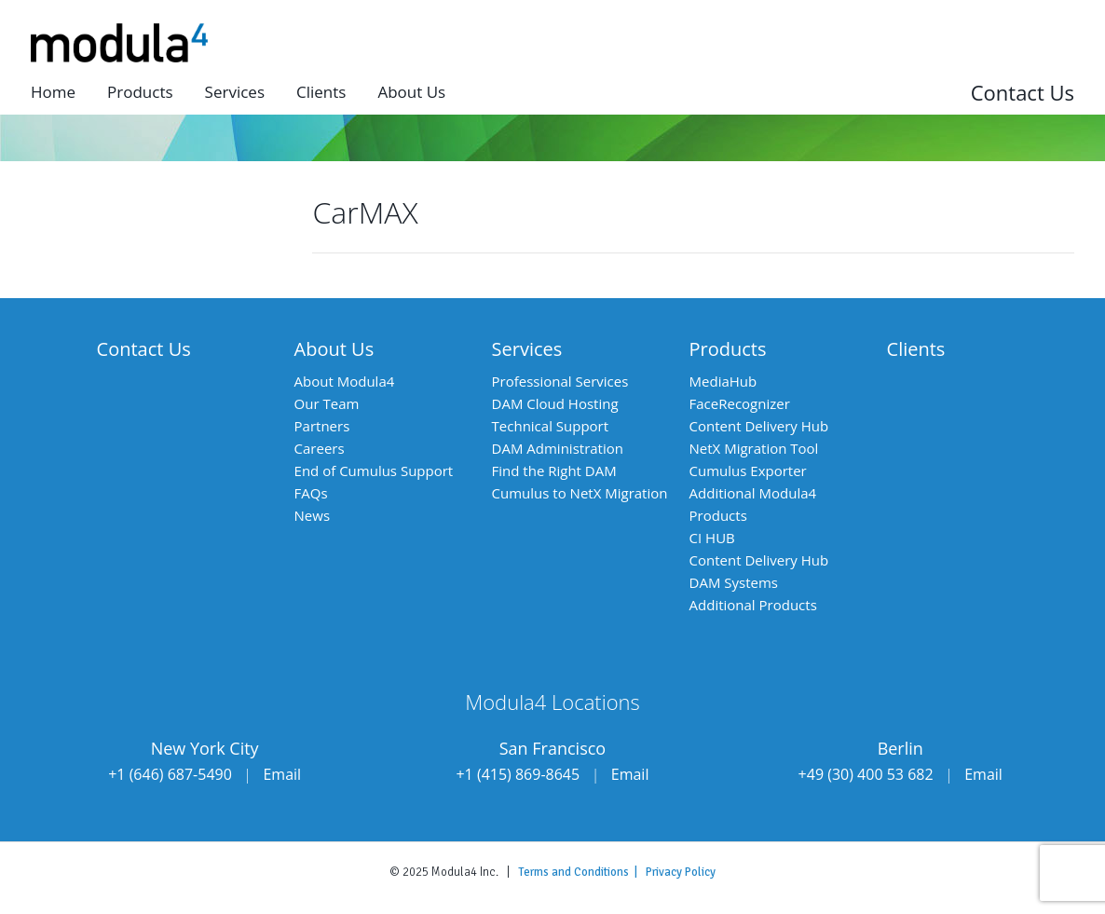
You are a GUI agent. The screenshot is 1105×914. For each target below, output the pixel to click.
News (312, 515)
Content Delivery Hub (759, 425)
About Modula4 (344, 381)
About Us (334, 349)
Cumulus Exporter (748, 470)
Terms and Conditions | (582, 872)
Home (53, 91)
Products (140, 91)
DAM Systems (733, 582)
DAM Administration (557, 448)
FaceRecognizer (739, 403)
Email (282, 774)
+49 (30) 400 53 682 (866, 774)
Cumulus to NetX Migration (580, 493)
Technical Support (550, 425)
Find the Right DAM (554, 470)
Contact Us (1022, 92)
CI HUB (712, 537)
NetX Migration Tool (754, 448)
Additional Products (753, 604)
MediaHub (723, 381)
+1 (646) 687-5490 (170, 774)
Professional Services (560, 381)
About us (411, 91)
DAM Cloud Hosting (555, 403)
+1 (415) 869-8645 (518, 774)
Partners (322, 425)
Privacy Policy (681, 872)
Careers (319, 448)
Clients (321, 91)
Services (235, 91)
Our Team (327, 403)
